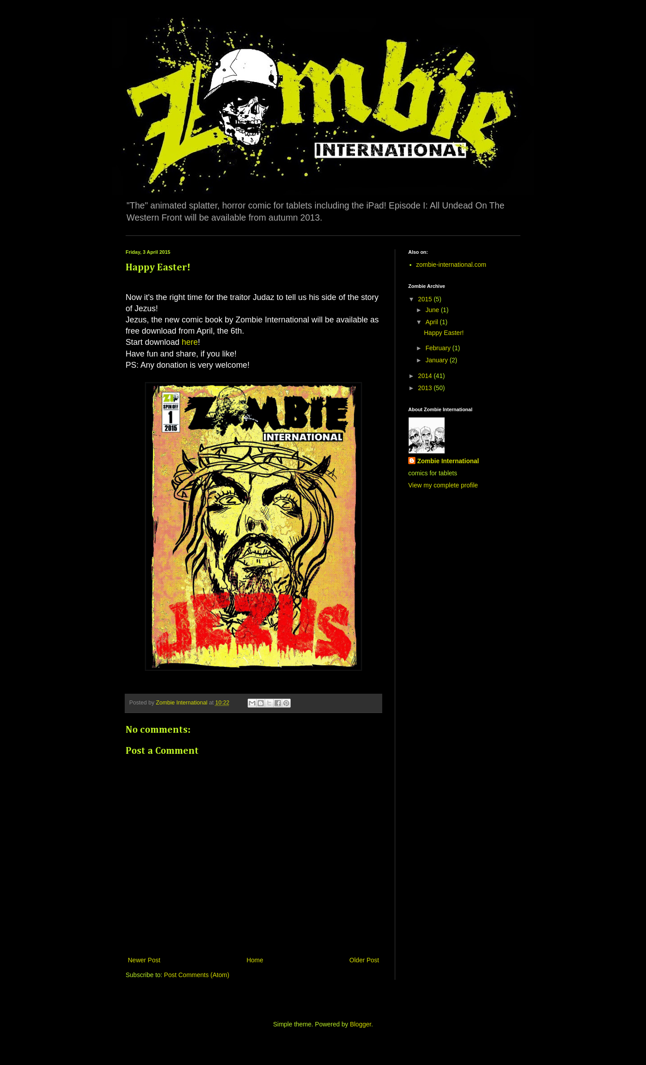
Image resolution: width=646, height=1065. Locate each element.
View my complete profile (443, 485)
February (438, 348)
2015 (426, 299)
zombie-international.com (451, 264)
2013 (426, 387)
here (190, 342)
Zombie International (448, 461)
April (432, 322)
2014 (426, 375)
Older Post (364, 960)
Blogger (360, 1024)
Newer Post (144, 960)
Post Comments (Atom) (196, 974)
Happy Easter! (444, 332)
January (437, 360)
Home (254, 960)
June (433, 309)
